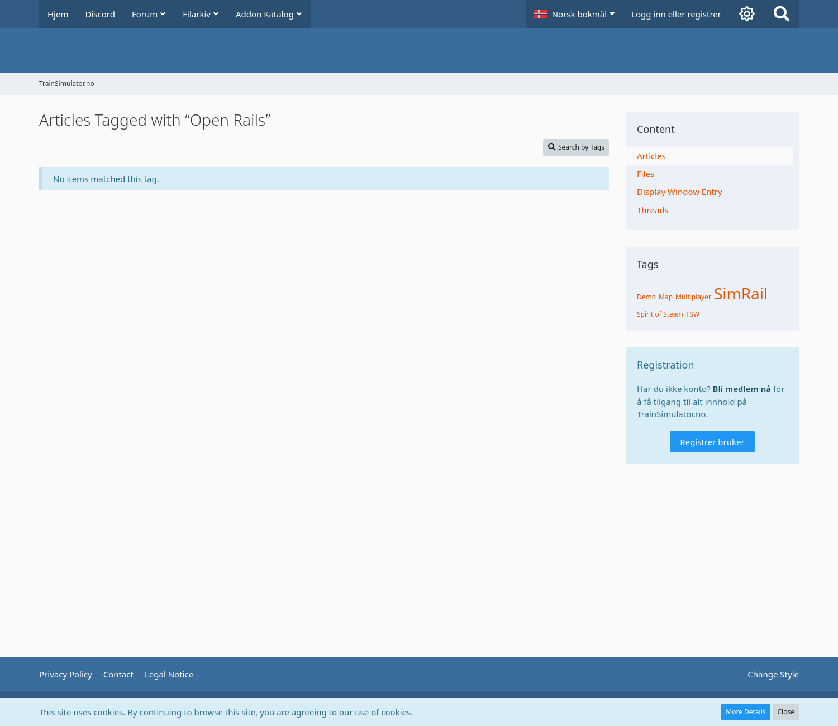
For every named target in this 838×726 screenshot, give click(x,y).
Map (666, 297)
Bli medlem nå (742, 388)
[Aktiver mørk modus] (747, 14)
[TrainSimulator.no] (419, 50)
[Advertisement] (324, 227)
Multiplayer (693, 297)
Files (645, 173)
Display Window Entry (679, 191)
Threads (653, 210)
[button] (574, 14)
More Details (745, 712)
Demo (646, 297)
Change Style (773, 674)
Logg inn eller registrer (676, 14)
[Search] (781, 14)
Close (786, 712)
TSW (692, 314)
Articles (651, 155)
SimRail (741, 293)
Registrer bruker (712, 441)
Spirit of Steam (660, 314)
